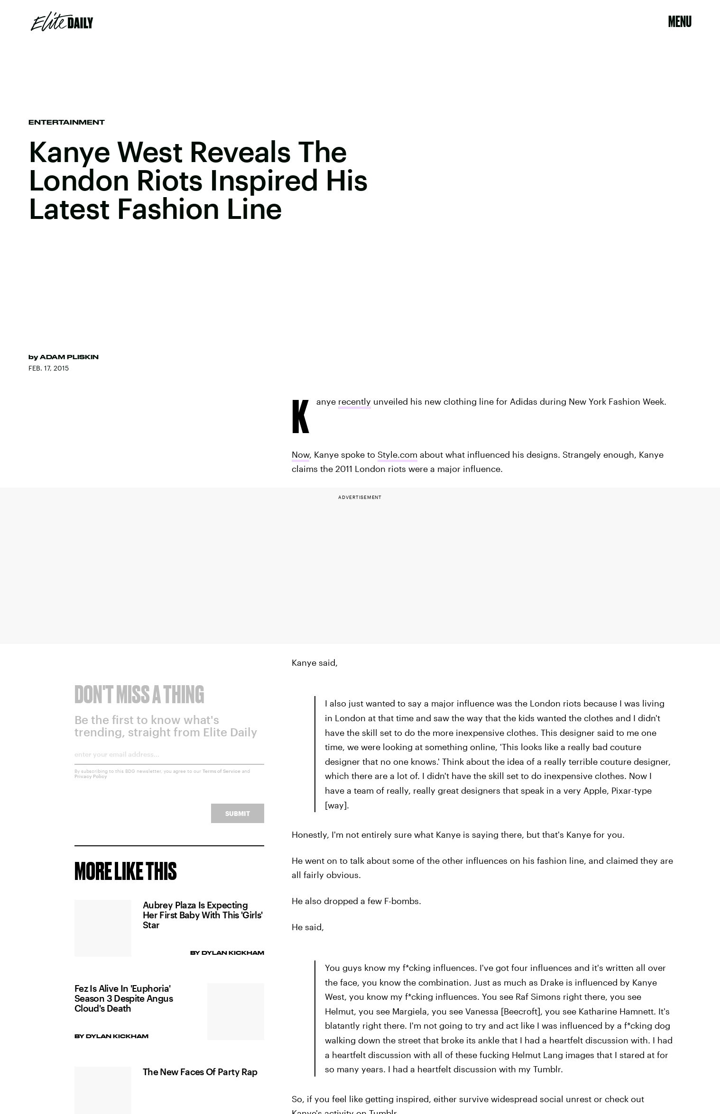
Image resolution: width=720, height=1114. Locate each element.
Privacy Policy (90, 783)
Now (300, 454)
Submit (237, 820)
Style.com (397, 454)
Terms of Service (221, 778)
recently (354, 401)
